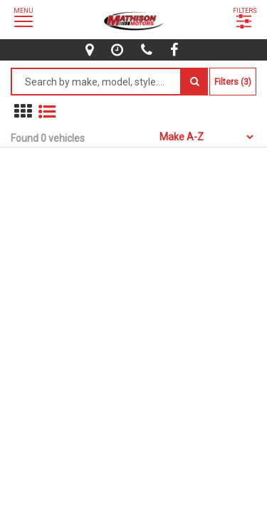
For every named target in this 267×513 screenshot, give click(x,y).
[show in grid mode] (22, 111)
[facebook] (176, 49)
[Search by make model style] (96, 81)
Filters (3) (232, 82)
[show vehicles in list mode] (47, 111)
